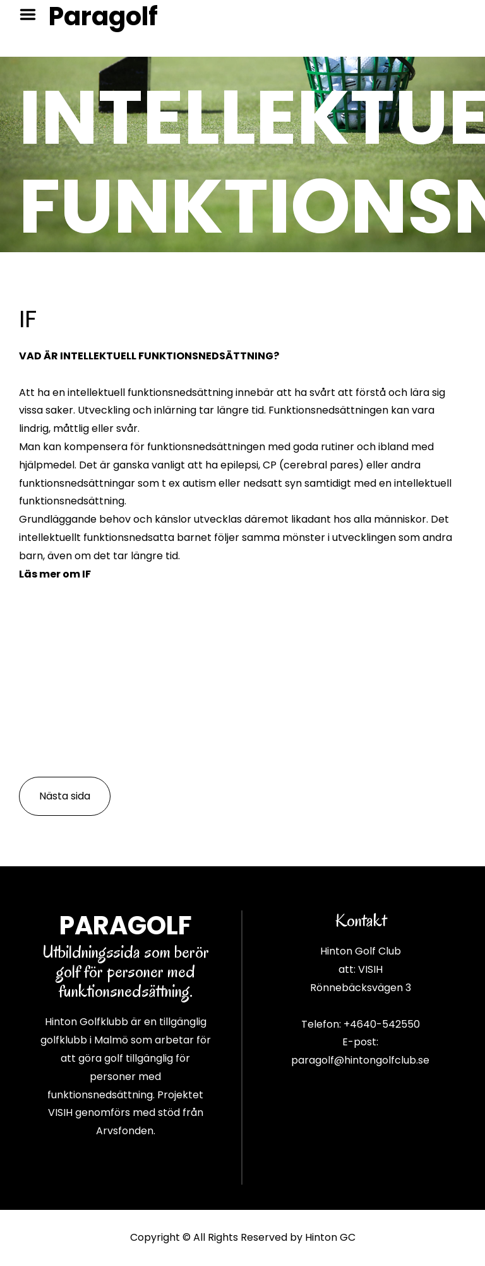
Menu (32, 14)
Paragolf (103, 16)
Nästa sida (64, 796)
